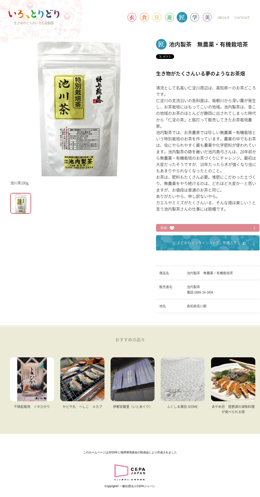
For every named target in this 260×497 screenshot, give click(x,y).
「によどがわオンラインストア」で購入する (207, 243)
